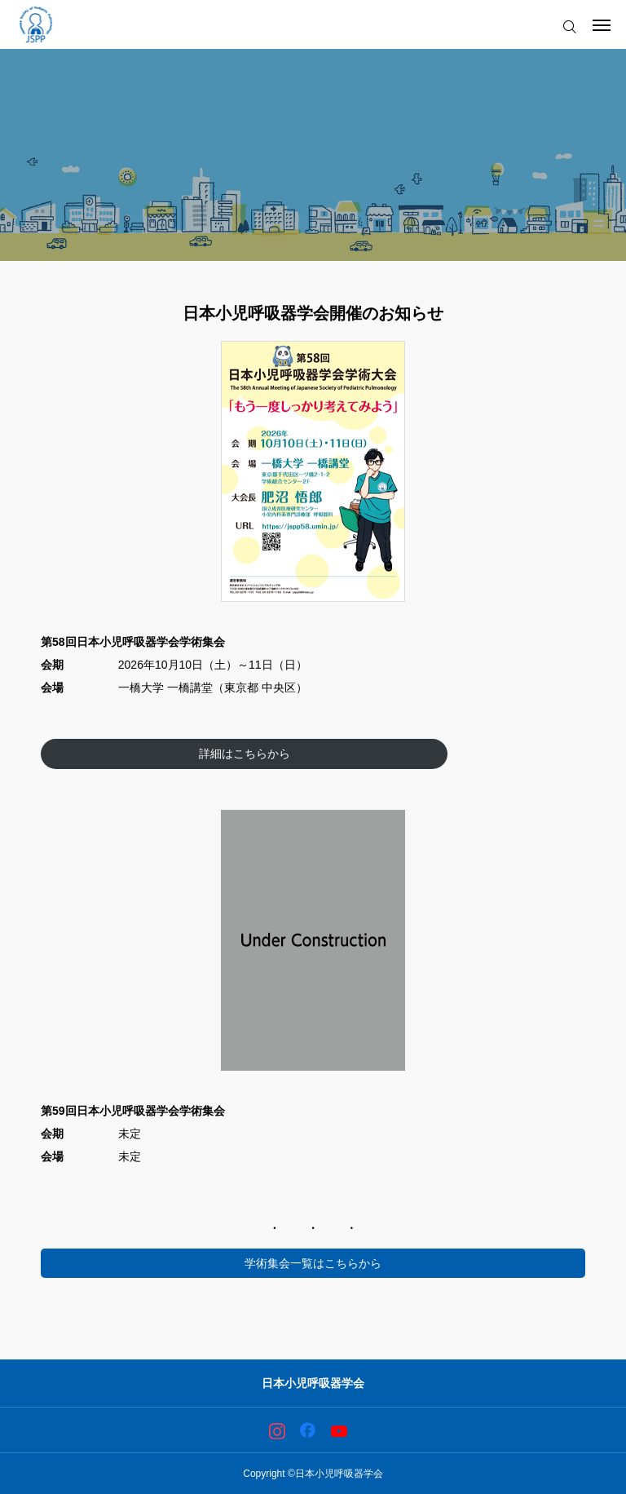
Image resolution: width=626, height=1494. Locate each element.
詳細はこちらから (244, 753)
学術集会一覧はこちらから (313, 1263)
